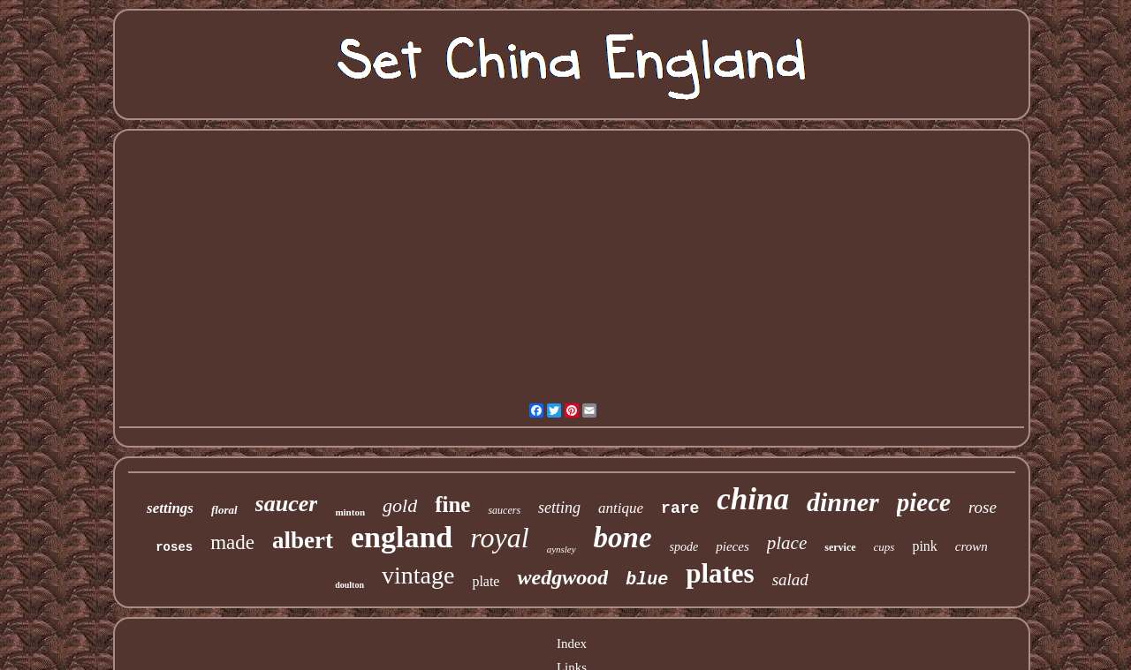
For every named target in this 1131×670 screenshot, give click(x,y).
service (839, 547)
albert (302, 540)
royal (499, 537)
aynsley (561, 549)
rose (982, 507)
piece (924, 502)
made (232, 542)
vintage (418, 575)
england (401, 537)
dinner (843, 501)
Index (572, 643)
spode (684, 546)
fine (452, 504)
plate (485, 581)
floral (224, 509)
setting (559, 507)
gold (400, 505)
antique (620, 508)
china (753, 499)
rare (680, 508)
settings (170, 508)
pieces (732, 546)
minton (350, 512)
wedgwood (562, 577)
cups (884, 546)
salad (790, 579)
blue (647, 579)
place (787, 542)
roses (174, 547)
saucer (286, 503)
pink (924, 545)
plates (720, 573)
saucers (504, 510)
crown (971, 546)
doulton (349, 585)
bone (623, 537)
